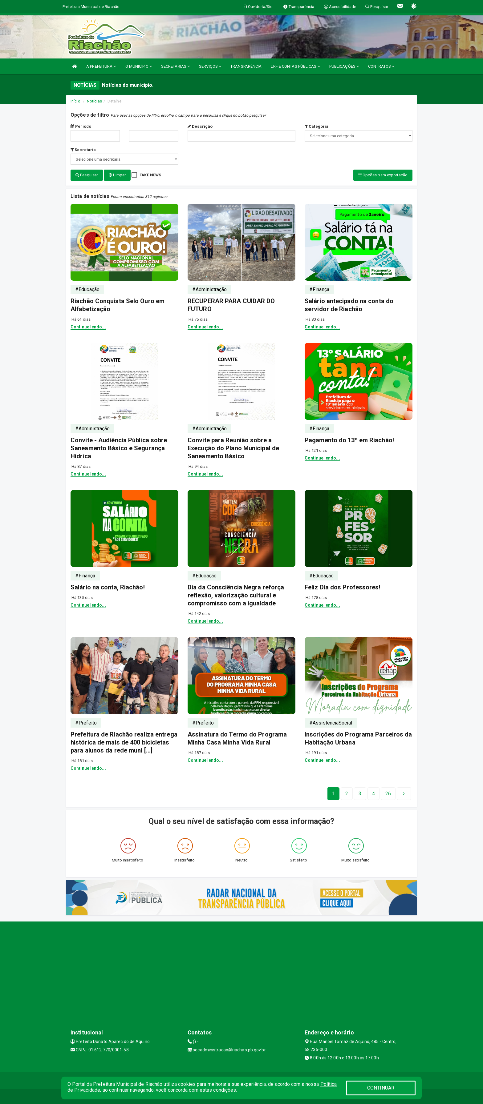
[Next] (388, 793)
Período (81, 126)
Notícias (94, 101)
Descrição (200, 126)
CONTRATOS (381, 66)
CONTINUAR (380, 1088)
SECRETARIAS (175, 66)
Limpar (117, 175)
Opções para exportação (383, 175)
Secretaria (83, 149)
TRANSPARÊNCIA (246, 66)
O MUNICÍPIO (138, 66)
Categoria (316, 126)
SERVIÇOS (210, 66)
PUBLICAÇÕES (344, 66)
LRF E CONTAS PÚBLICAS (295, 66)
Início (75, 101)
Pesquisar (86, 175)
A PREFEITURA (101, 66)
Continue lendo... (88, 326)
